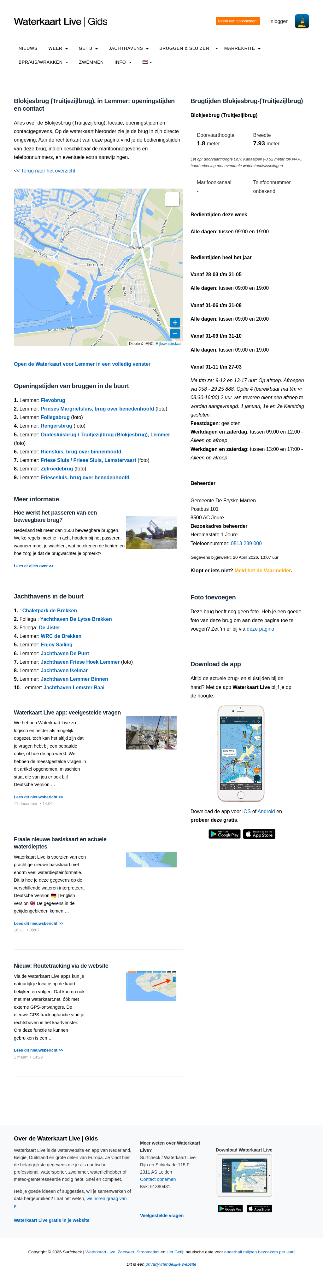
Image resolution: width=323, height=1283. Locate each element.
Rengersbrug (56, 426)
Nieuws (28, 48)
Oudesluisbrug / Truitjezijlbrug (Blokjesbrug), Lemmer (105, 434)
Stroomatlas (148, 1252)
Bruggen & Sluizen (184, 48)
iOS (247, 811)
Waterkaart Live (100, 1252)
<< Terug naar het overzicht (44, 170)
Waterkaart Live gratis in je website (51, 1220)
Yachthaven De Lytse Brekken (76, 619)
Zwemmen (91, 62)
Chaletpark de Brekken (49, 610)
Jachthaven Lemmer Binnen (74, 679)
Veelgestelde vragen (162, 1215)
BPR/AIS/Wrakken (43, 62)
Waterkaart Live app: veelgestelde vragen (67, 712)
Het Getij (175, 1252)
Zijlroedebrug (57, 468)
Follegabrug (55, 417)
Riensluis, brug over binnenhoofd (81, 451)
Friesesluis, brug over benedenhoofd (85, 477)
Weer (58, 48)
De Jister (49, 627)
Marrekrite (242, 48)
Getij (88, 48)
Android (266, 811)
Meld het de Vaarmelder (263, 570)
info (123, 62)
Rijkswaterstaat (168, 343)
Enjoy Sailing (56, 644)
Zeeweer (126, 1252)
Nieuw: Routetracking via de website (61, 966)
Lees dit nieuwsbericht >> (38, 797)
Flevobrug (53, 400)
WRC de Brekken (61, 636)
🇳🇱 (147, 62)
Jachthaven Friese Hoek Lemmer (80, 662)
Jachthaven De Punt (65, 653)
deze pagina (260, 629)
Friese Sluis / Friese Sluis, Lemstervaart (88, 460)
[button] (172, 199)
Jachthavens (129, 48)
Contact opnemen (158, 1179)
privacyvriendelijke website (171, 1264)
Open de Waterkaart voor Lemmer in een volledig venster (82, 364)
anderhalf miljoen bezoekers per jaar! (259, 1252)
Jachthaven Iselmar (64, 670)
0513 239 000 (246, 543)
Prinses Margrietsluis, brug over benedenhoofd (97, 408)
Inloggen (279, 21)
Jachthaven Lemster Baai (74, 687)
